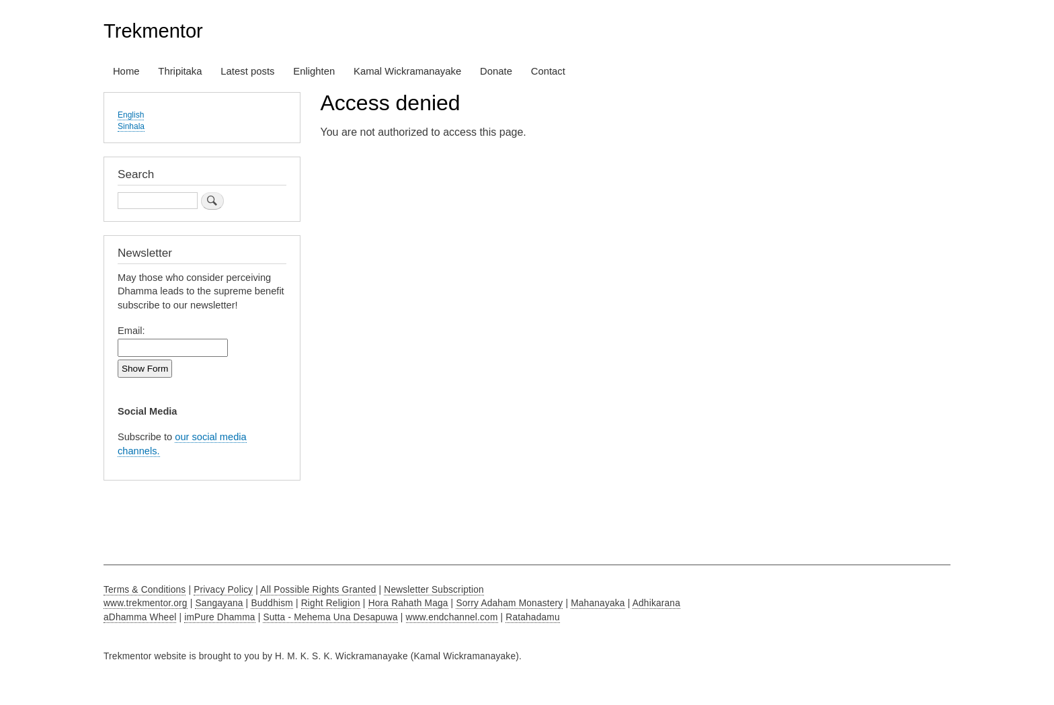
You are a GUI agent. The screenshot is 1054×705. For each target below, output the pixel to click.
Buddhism (272, 603)
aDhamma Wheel (140, 617)
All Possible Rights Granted (318, 590)
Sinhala (131, 126)
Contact (548, 71)
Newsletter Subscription (434, 590)
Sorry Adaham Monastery (509, 603)
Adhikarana (656, 603)
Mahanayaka (597, 603)
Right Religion (330, 603)
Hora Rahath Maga (408, 603)
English (131, 115)
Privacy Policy (223, 590)
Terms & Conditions (145, 590)
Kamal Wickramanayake (407, 71)
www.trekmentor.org (146, 603)
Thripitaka (180, 71)
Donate (496, 71)
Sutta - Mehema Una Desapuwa (330, 617)
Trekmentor (153, 31)
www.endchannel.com (452, 617)
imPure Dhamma (219, 617)
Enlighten (314, 71)
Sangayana (219, 603)
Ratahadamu (532, 617)
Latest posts (247, 71)
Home (126, 71)
